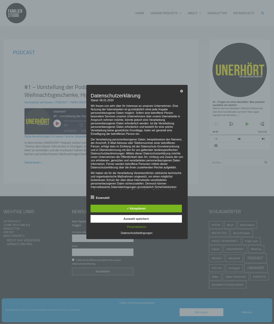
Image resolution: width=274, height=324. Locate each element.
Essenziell (100, 197)
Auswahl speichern (136, 218)
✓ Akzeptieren (136, 208)
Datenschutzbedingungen (136, 233)
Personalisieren (136, 226)
